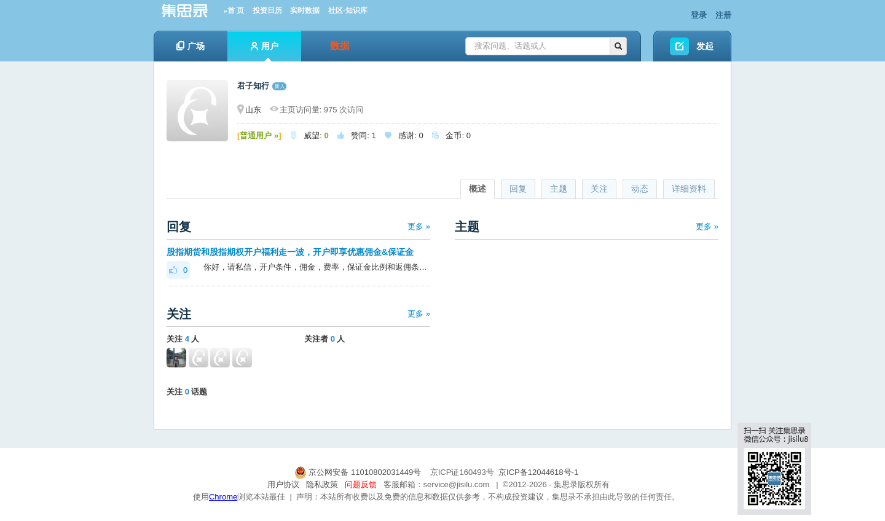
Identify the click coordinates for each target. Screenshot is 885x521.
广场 (190, 46)
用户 (264, 51)
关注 (599, 189)
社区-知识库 (348, 10)
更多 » (418, 226)
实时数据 (305, 10)
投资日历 (267, 10)
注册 (723, 15)
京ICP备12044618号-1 (538, 472)
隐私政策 (322, 484)
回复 (518, 189)
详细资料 (689, 189)
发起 (705, 46)
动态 (639, 189)
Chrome (223, 496)
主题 (558, 189)
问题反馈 (361, 484)
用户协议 (283, 484)
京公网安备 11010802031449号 (358, 472)
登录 (699, 15)
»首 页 (234, 10)
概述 (477, 189)
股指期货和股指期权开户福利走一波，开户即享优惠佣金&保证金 (290, 252)
